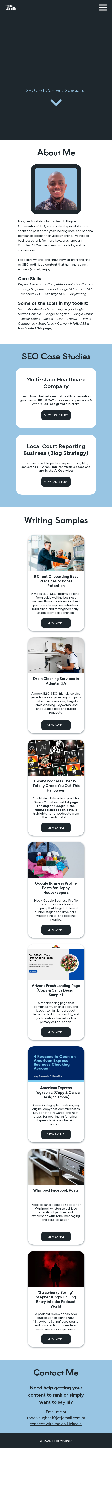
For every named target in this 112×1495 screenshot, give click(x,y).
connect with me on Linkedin (56, 1423)
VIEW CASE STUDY (56, 415)
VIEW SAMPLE (56, 623)
